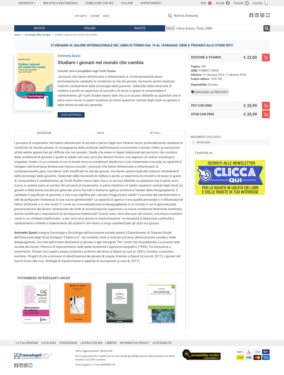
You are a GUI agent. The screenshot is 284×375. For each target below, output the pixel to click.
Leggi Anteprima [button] (71, 115)
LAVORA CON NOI (91, 343)
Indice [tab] (100, 133)
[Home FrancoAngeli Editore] (40, 16)
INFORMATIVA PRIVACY (134, 343)
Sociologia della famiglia (37, 34)
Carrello (257, 3)
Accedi (220, 3)
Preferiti (238, 3)
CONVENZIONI (68, 343)
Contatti (95, 15)
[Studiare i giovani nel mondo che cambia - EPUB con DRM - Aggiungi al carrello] (266, 114)
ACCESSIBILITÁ (162, 343)
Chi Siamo (81, 15)
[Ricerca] (266, 28)
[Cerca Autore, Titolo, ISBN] (219, 28)
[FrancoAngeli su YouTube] (268, 15)
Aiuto (106, 15)
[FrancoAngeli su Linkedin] (257, 15)
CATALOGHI (48, 343)
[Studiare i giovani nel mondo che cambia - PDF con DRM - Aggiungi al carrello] (266, 106)
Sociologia (203, 142)
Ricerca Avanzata (186, 16)
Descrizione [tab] (44, 133)
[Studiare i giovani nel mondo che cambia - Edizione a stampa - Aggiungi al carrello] (266, 57)
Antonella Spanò (69, 56)
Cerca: (170, 28)
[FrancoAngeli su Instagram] (262, 15)
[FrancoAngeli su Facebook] (251, 15)
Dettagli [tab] (155, 133)
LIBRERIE (111, 343)
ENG (203, 3)
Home (17, 34)
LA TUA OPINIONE (27, 343)
